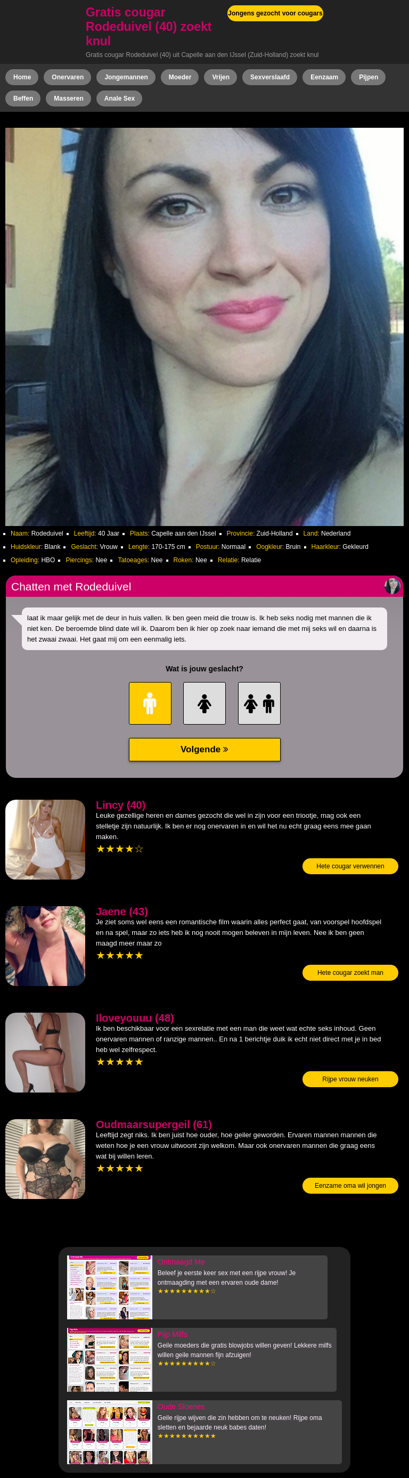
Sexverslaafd (270, 77)
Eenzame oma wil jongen (350, 1185)
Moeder (180, 77)
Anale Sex (119, 98)
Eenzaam (324, 77)
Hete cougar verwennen (350, 866)
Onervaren (68, 77)
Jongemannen (126, 77)
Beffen (23, 98)
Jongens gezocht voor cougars (275, 13)
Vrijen (221, 77)
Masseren (68, 98)
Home (22, 77)
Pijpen (368, 77)
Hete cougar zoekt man (350, 972)
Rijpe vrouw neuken (350, 1079)
